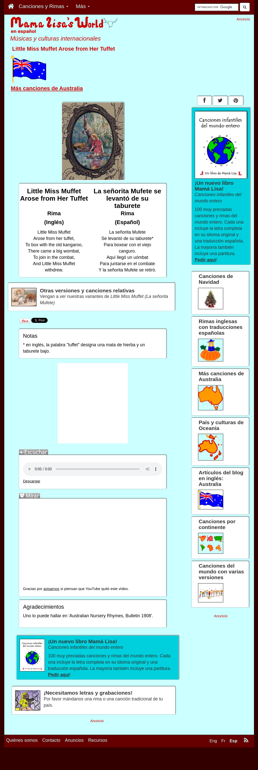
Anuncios (74, 740)
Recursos (97, 740)
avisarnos (51, 589)
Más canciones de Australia (47, 88)
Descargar (31, 481)
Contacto (51, 740)
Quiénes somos (22, 740)
